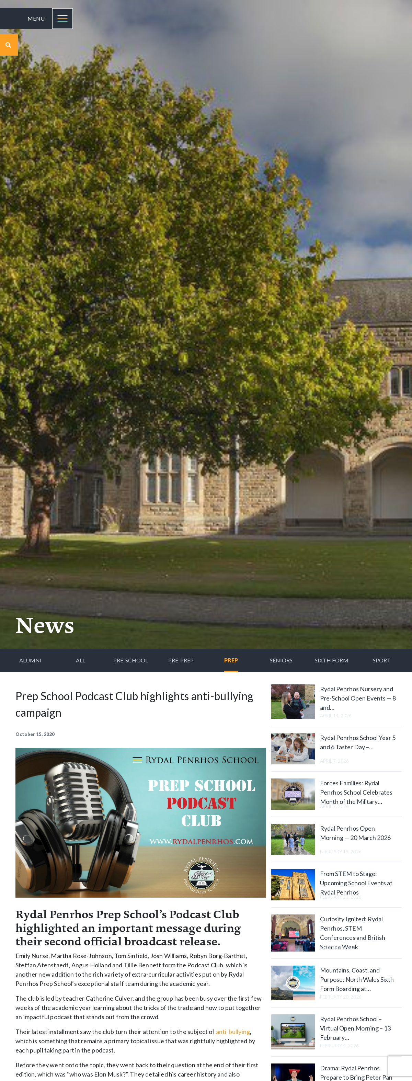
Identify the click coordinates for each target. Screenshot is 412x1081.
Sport (382, 660)
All (80, 660)
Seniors (281, 660)
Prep (231, 660)
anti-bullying (233, 1031)
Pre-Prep (181, 660)
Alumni (30, 660)
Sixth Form (331, 660)
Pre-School (130, 660)
